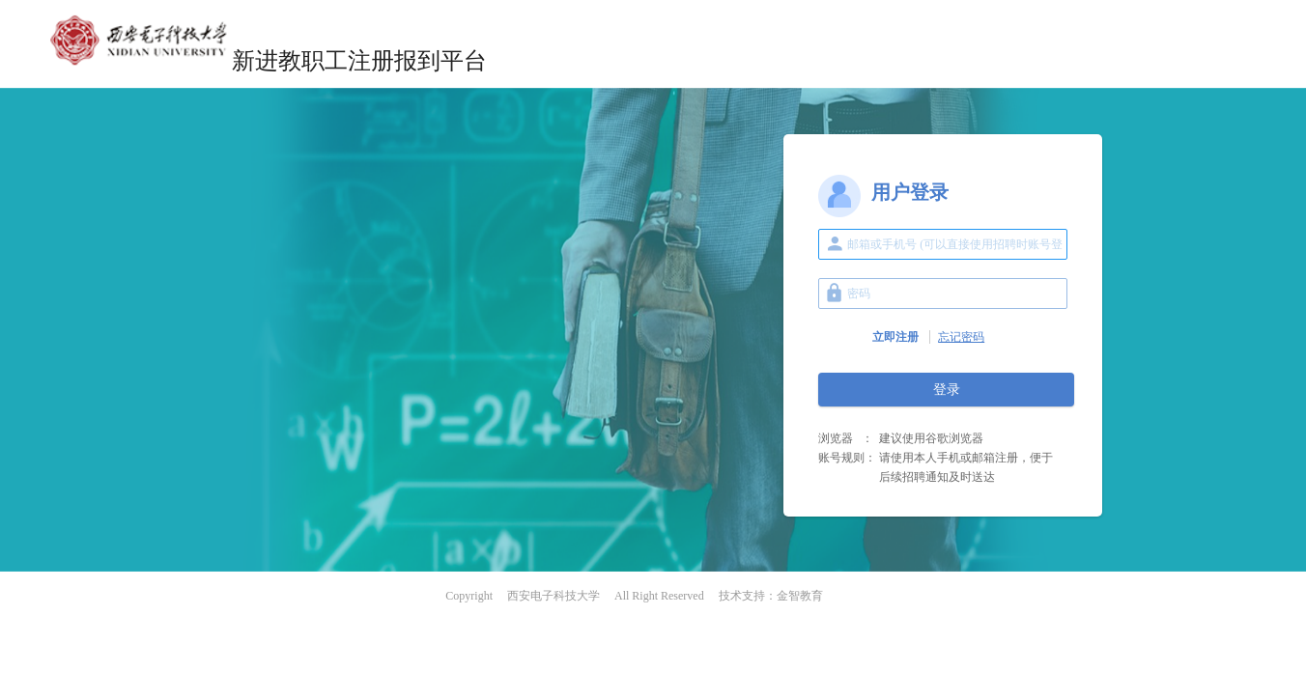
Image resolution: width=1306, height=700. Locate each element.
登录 (946, 389)
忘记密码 (961, 337)
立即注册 (895, 337)
